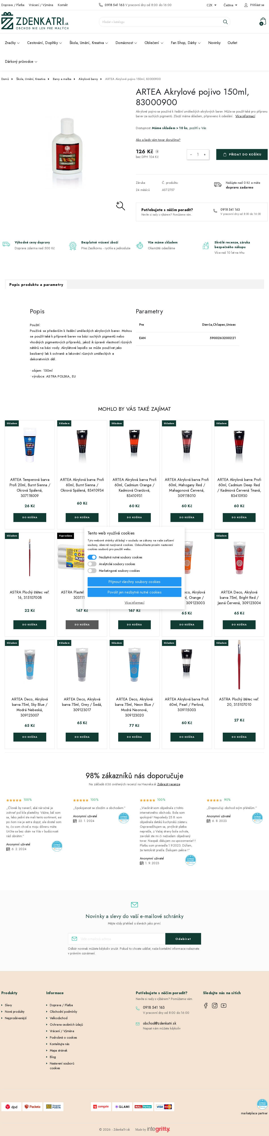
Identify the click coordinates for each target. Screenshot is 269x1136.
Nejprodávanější (16, 1018)
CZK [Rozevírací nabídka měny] (210, 5)
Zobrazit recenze (168, 784)
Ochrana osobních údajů (66, 1024)
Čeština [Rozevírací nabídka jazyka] (229, 5)
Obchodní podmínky (63, 1011)
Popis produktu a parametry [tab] (36, 284)
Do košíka (29, 517)
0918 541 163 (114, 5)
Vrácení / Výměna (41, 5)
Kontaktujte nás (59, 1044)
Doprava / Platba (12, 5)
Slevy (8, 1005)
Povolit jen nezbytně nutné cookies (134, 592)
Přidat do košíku (245, 154)
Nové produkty (15, 1011)
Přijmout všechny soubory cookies (134, 581)
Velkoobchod (58, 1018)
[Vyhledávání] (164, 22)
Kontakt (62, 5)
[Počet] (198, 154)
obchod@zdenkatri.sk (159, 1023)
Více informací (245, 116)
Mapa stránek (58, 1050)
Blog (53, 1057)
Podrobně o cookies (63, 1037)
